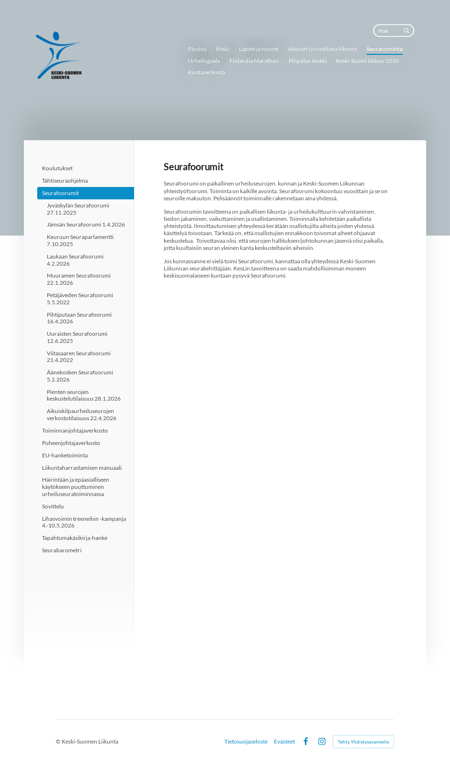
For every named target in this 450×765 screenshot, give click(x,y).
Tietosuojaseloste (246, 741)
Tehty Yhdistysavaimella (363, 741)
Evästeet (284, 741)
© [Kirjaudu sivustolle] (59, 741)
